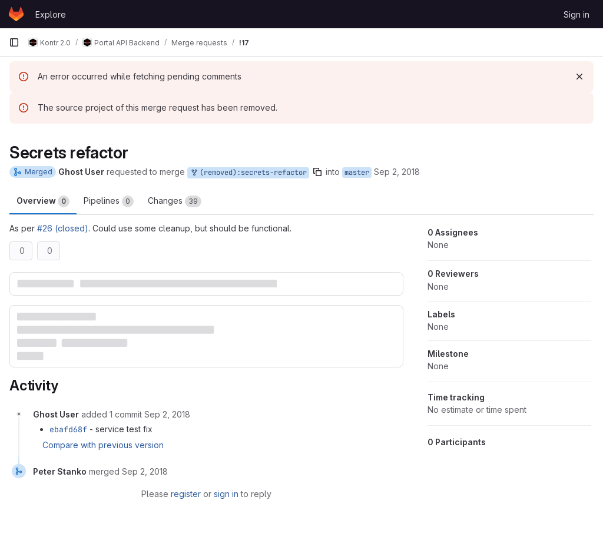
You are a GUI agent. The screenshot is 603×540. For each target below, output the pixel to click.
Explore (50, 14)
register (186, 494)
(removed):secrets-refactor (248, 173)
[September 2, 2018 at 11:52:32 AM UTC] (167, 414)
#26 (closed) (62, 228)
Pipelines (109, 201)
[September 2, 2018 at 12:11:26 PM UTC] (145, 471)
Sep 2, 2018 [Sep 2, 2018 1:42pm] (397, 172)
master (356, 172)
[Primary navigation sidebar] (14, 42)
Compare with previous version (103, 445)
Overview (42, 201)
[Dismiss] (579, 76)
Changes (174, 201)
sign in (226, 494)
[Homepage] (16, 14)
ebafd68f (68, 429)
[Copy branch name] (317, 172)
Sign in (576, 14)
